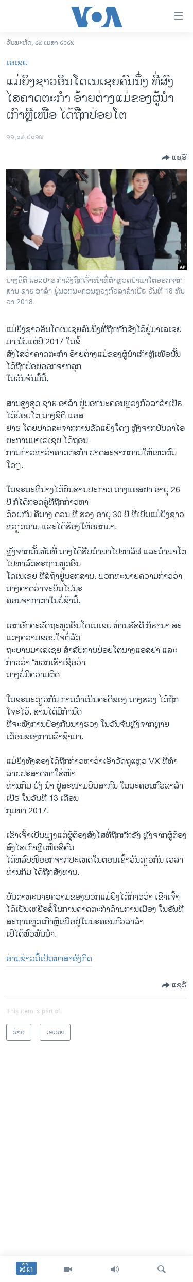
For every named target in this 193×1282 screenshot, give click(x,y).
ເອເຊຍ (17, 63)
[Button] (174, 158)
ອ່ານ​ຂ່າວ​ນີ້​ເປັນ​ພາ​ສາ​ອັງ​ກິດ (49, 959)
